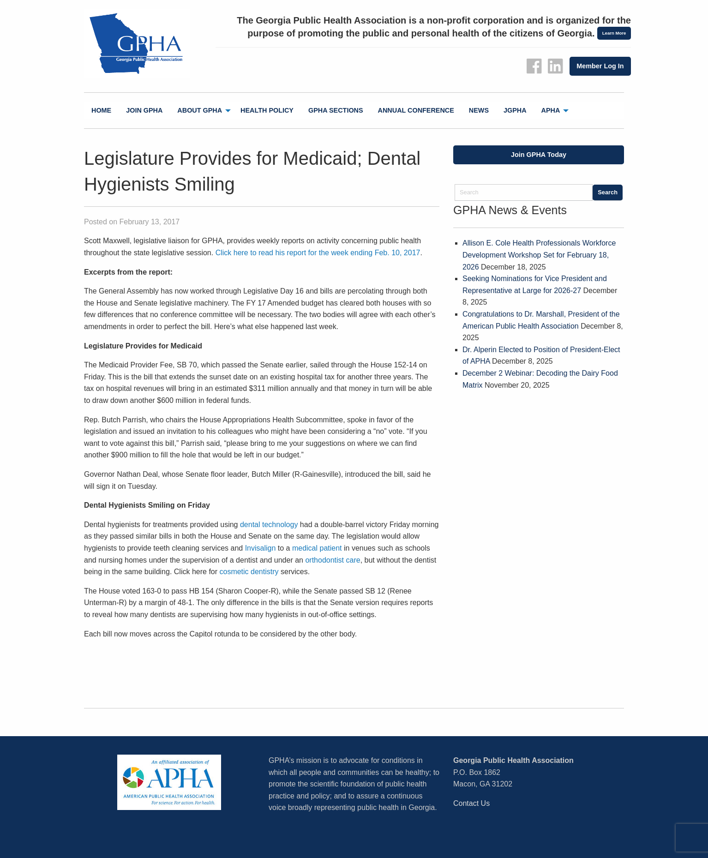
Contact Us (471, 803)
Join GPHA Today (538, 154)
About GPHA (199, 110)
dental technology (269, 524)
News (479, 110)
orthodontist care (332, 560)
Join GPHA (144, 110)
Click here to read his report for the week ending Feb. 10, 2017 (318, 253)
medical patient (317, 548)
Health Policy (267, 110)
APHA (550, 110)
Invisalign (260, 548)
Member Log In (600, 66)
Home (101, 110)
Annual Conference (416, 110)
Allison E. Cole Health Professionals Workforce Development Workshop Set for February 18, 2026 (539, 254)
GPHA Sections (335, 110)
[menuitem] (101, 110)
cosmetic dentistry (247, 572)
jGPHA (515, 110)
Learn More (614, 33)
